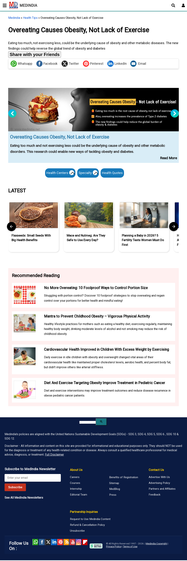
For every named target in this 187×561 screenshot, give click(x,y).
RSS (66, 542)
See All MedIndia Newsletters (24, 498)
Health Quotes (114, 173)
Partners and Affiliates (162, 489)
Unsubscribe (77, 531)
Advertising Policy (159, 483)
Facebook (47, 64)
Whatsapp (21, 64)
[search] (87, 423)
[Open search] (173, 5)
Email (138, 64)
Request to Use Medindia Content (90, 519)
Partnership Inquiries (84, 512)
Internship (76, 489)
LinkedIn (117, 64)
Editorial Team (78, 495)
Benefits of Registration (123, 478)
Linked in (54, 542)
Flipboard (84, 542)
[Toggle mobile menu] (3, 5)
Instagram (78, 542)
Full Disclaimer (54, 455)
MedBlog (114, 490)
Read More (168, 158)
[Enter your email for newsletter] (33, 478)
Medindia (14, 18)
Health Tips (30, 18)
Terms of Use (130, 547)
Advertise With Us (159, 477)
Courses (75, 483)
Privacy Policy (113, 547)
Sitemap (114, 484)
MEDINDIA (23, 5)
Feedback (154, 495)
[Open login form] (183, 5)
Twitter (70, 64)
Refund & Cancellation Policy (87, 525)
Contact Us (156, 470)
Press (112, 495)
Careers (74, 477)
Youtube (72, 542)
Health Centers (59, 173)
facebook (41, 542)
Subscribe (15, 488)
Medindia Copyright (156, 544)
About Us (76, 470)
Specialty (89, 173)
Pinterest (93, 64)
